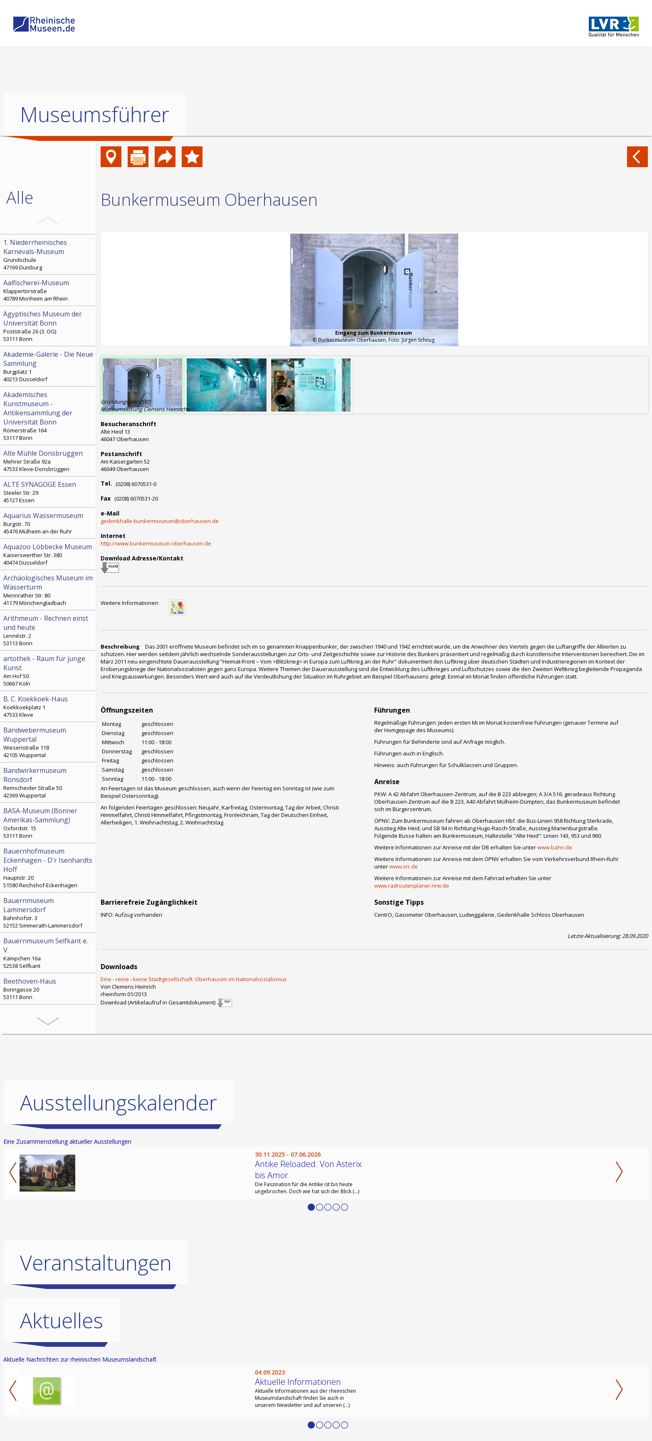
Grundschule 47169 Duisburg (48, 254)
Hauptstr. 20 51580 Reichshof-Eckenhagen (48, 867)
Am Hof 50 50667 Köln (48, 670)
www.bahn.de (554, 847)
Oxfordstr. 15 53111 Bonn (48, 822)
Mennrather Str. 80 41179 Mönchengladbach (48, 590)
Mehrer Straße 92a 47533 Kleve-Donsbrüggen (48, 461)
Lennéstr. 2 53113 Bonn (48, 630)
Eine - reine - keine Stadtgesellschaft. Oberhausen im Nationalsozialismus (194, 979)
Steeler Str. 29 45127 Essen (48, 492)
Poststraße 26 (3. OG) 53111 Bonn (48, 326)
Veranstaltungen (96, 1263)
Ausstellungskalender (118, 1102)
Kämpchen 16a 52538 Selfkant (48, 953)
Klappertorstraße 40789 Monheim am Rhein (48, 290)
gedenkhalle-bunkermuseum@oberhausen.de (160, 521)
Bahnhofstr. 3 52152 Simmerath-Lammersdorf (48, 912)
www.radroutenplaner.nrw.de (411, 885)
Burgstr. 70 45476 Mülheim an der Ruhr (48, 523)
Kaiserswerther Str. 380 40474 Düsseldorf (48, 554)
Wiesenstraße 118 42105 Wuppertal (48, 742)
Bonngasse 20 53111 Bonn (48, 989)
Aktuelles (61, 1320)
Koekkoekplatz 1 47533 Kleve (48, 706)
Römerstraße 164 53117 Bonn (48, 416)
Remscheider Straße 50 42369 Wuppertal (48, 782)
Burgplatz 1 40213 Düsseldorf (48, 366)
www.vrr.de (403, 866)
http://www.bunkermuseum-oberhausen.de (156, 543)
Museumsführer (94, 114)
